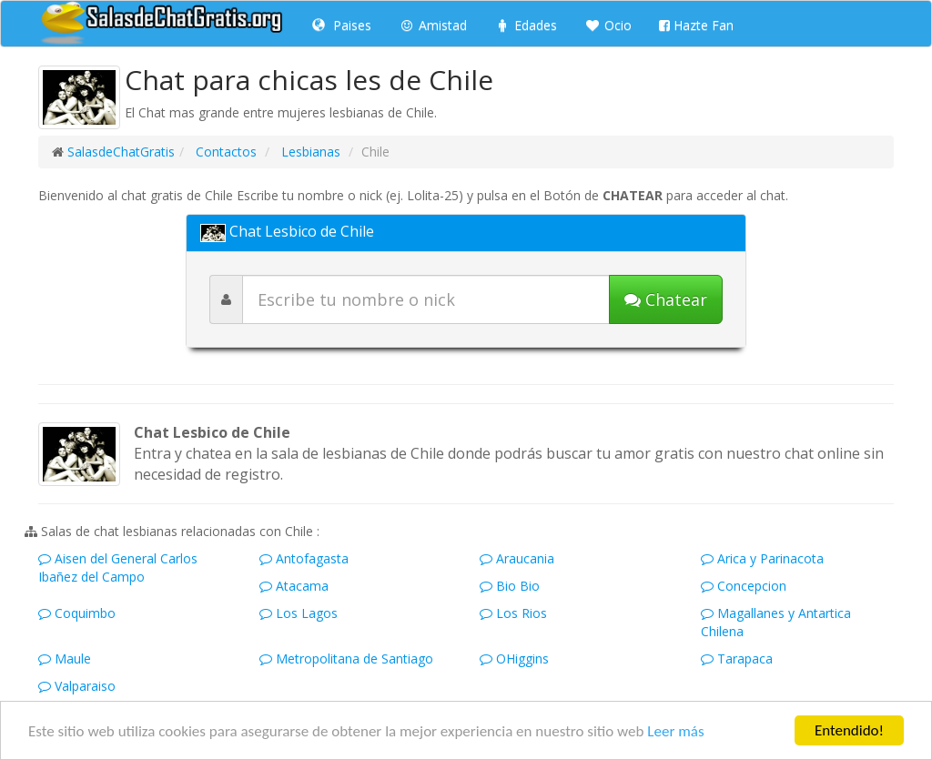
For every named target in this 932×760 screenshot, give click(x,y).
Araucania (517, 558)
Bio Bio (510, 585)
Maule (64, 658)
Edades (525, 25)
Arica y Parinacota (762, 558)
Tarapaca (737, 658)
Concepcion (743, 585)
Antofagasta (304, 558)
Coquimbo (77, 613)
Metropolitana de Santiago (346, 658)
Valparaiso (77, 685)
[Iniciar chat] (666, 299)
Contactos (224, 151)
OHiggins (514, 658)
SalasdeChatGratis (121, 151)
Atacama (294, 585)
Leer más (675, 731)
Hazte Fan (696, 25)
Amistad (433, 25)
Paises (341, 25)
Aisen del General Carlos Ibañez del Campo (118, 567)
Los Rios (513, 613)
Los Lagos (298, 613)
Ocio (608, 25)
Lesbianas (309, 151)
